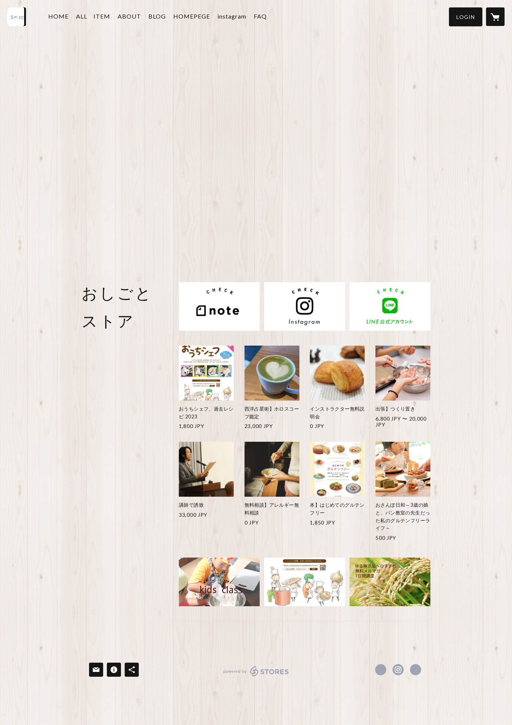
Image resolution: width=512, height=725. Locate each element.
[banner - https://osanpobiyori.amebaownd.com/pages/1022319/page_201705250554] (219, 582)
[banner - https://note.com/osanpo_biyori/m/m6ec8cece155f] (219, 306)
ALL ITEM (93, 16)
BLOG (157, 16)
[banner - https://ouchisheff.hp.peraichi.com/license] (304, 582)
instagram (231, 16)
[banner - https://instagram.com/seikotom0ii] (304, 306)
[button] (465, 16)
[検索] (16, 16)
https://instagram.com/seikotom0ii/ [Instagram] (398, 669)
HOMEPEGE (191, 16)
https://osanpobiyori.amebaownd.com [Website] (415, 669)
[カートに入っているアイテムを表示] (495, 16)
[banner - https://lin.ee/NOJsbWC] (389, 306)
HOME (58, 16)
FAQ (260, 16)
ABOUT (129, 16)
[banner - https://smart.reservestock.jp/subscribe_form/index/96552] (389, 582)
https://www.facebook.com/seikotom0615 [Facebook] (380, 669)
